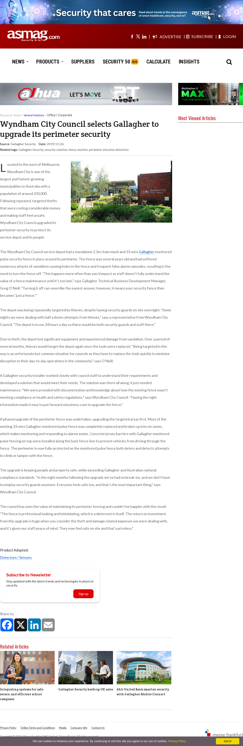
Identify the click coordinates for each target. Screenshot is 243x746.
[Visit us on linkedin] (144, 36)
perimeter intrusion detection (109, 149)
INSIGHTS (189, 62)
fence (72, 149)
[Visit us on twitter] (138, 36)
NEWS (20, 62)
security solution (56, 149)
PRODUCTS (49, 62)
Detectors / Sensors (16, 557)
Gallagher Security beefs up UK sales (85, 689)
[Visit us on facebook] (132, 36)
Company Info (78, 727)
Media (62, 727)
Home (17, 115)
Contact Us (97, 727)
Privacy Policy (8, 727)
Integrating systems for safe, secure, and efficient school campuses (22, 694)
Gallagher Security (31, 149)
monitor (82, 149)
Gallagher (147, 251)
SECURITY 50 (116, 62)
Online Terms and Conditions (37, 727)
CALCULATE (158, 62)
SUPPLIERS (83, 62)
